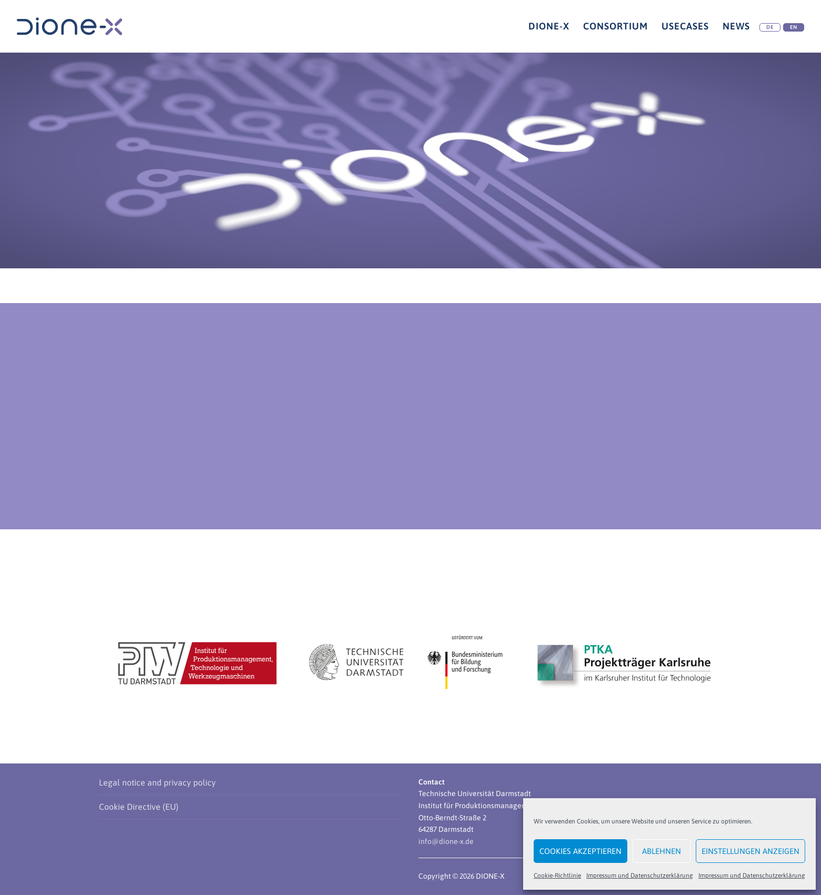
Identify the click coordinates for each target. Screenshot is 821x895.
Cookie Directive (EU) (138, 806)
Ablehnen (661, 851)
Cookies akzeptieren (580, 851)
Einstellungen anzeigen (750, 851)
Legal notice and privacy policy (157, 782)
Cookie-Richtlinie (557, 875)
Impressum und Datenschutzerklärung (639, 875)
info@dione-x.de (446, 841)
